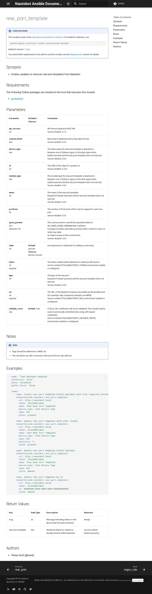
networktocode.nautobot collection (47, 37)
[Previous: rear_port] (17, 569)
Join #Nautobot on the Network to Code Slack (84, 580)
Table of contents (122, 17)
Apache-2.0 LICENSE (15, 582)
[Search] (90, 4)
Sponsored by (124, 580)
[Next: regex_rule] (134, 569)
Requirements (76, 54)
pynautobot (17, 98)
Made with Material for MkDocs (48, 580)
